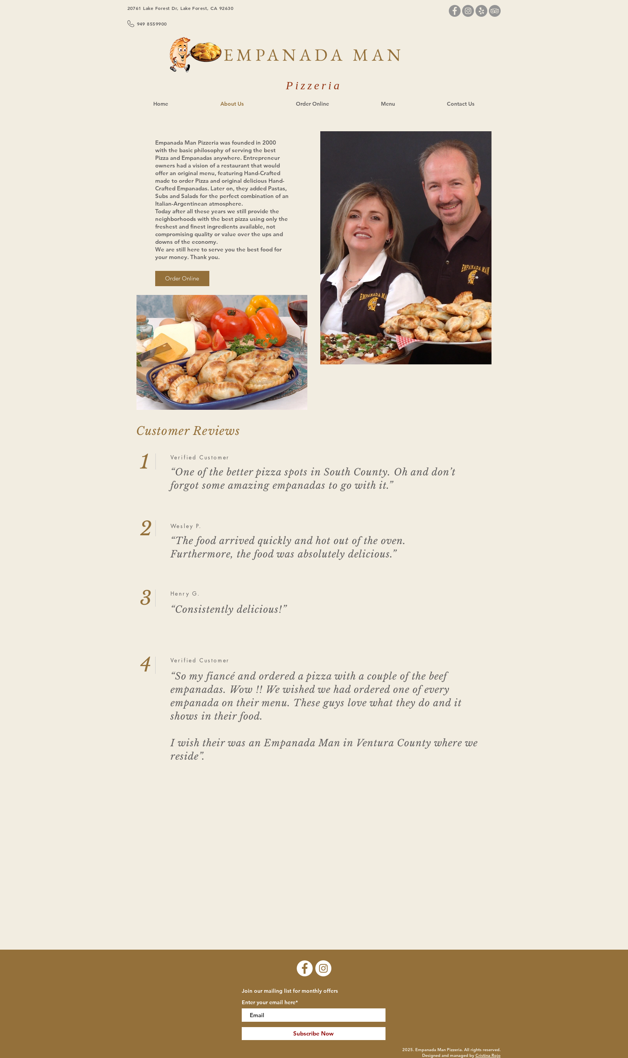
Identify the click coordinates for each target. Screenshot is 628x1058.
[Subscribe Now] (313, 1033)
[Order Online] (182, 278)
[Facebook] (455, 11)
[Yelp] (481, 11)
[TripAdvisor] (495, 11)
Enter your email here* (270, 1002)
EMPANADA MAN (313, 54)
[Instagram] (468, 11)
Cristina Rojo (488, 1055)
